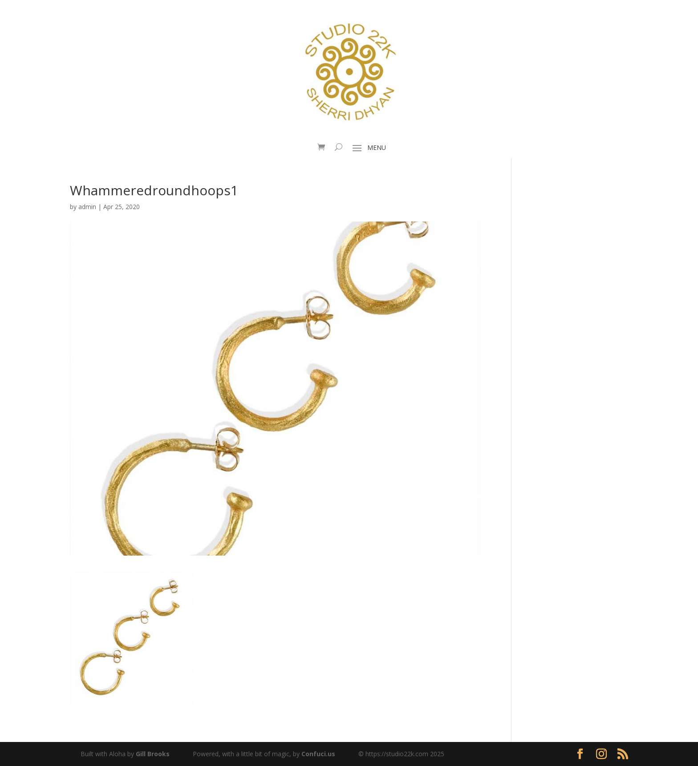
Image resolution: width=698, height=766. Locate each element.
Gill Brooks (153, 754)
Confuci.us (318, 754)
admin (87, 206)
